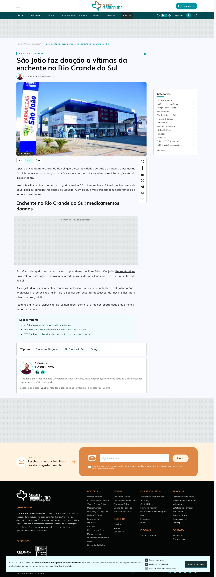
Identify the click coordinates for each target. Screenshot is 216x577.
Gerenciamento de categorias (154, 511)
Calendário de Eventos (183, 496)
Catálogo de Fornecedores (185, 508)
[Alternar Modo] (38, 160)
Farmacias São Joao (46, 349)
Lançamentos (163, 122)
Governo (91, 541)
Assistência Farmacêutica (152, 496)
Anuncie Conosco (181, 515)
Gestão (143, 515)
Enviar (180, 458)
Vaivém (117, 524)
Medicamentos (164, 111)
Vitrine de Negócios (123, 508)
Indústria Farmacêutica (168, 104)
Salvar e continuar (195, 564)
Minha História (164, 130)
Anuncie (127, 15)
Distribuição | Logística (167, 115)
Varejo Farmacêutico (30, 53)
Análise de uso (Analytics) (157, 564)
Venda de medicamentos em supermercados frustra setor (55, 329)
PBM (142, 522)
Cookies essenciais (154, 560)
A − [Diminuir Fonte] (29, 160)
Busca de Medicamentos (184, 500)
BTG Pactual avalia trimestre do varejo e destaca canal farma (57, 334)
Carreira (83, 15)
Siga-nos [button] (178, 15)
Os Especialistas (68, 15)
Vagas (117, 528)
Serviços (111, 15)
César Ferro (33, 76)
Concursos (119, 531)
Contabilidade (146, 504)
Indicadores (36, 15)
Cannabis (161, 137)
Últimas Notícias (164, 100)
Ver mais (161, 150)
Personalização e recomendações (160, 568)
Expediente (178, 535)
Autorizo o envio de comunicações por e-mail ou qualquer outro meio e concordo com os (138, 467)
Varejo (94, 349)
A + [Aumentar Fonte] (20, 160)
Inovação (161, 134)
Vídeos (51, 15)
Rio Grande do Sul (74, 349)
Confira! (107, 387)
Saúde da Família (148, 535)
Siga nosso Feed (180, 519)
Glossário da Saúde (96, 545)
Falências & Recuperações (169, 145)
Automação (145, 500)
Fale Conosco (179, 539)
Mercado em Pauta (166, 126)
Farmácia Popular (148, 508)
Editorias (20, 15)
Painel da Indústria (122, 511)
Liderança (145, 519)
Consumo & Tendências (125, 500)
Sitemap (176, 522)
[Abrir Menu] (34, 6)
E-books (97, 15)
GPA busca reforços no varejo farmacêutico (47, 324)
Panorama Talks (121, 504)
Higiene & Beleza (165, 119)
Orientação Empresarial (168, 141)
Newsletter (178, 511)
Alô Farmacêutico (122, 496)
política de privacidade (61, 566)
